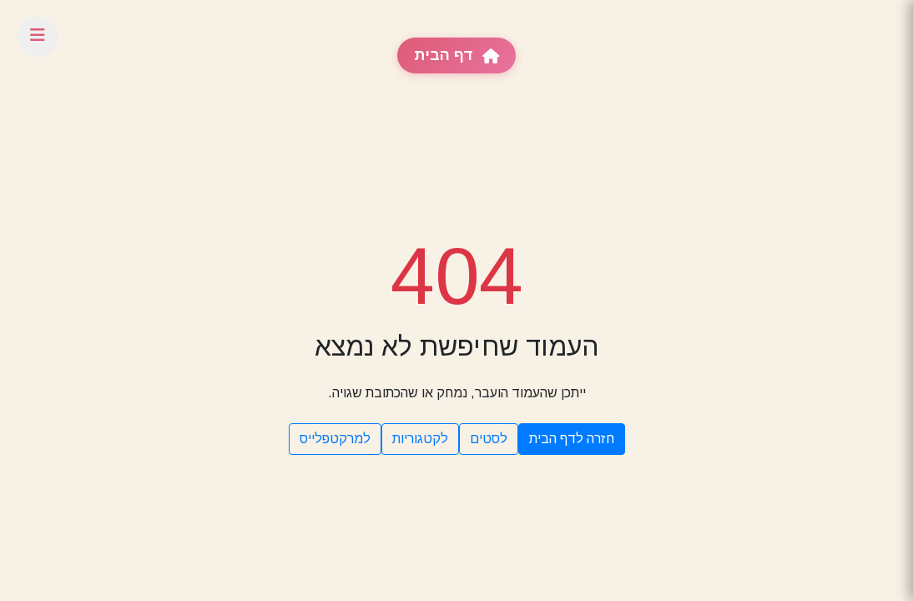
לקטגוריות (420, 439)
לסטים (488, 439)
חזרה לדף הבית (571, 439)
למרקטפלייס (335, 439)
